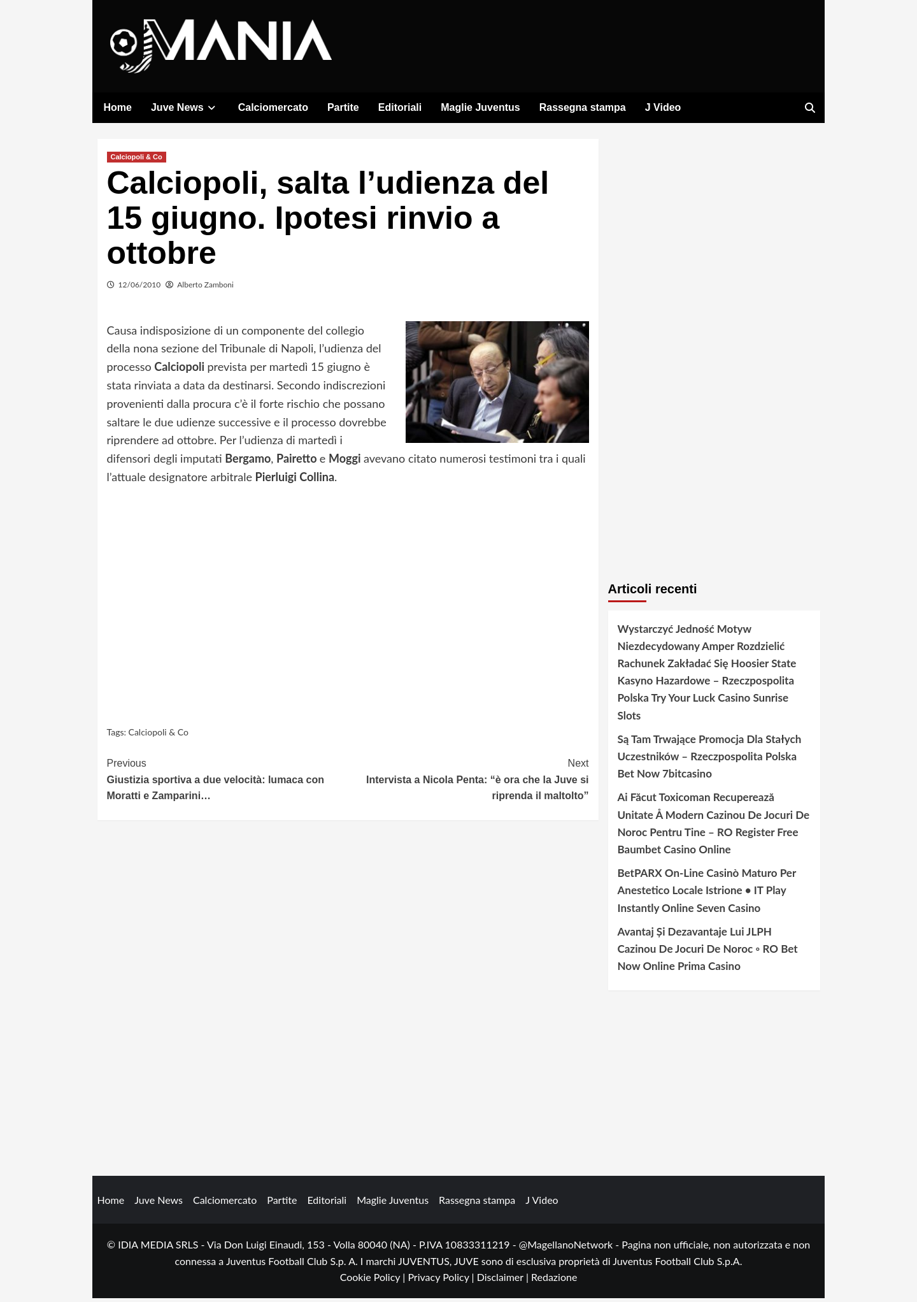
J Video (663, 107)
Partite (343, 107)
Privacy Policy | (442, 1281)
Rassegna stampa (582, 107)
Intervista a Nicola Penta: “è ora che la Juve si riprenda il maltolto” (468, 782)
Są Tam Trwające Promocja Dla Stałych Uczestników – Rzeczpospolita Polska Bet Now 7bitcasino (710, 759)
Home (118, 107)
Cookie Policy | (374, 1281)
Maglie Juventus (480, 107)
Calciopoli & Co (136, 160)
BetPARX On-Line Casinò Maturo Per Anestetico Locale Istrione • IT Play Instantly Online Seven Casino (707, 894)
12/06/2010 (139, 288)
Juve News (185, 107)
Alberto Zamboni (205, 288)
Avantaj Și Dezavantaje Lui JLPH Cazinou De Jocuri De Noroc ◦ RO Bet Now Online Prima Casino (708, 952)
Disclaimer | (504, 1281)
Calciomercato (273, 107)
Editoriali (400, 107)
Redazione (554, 1281)
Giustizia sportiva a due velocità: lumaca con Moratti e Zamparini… (227, 782)
